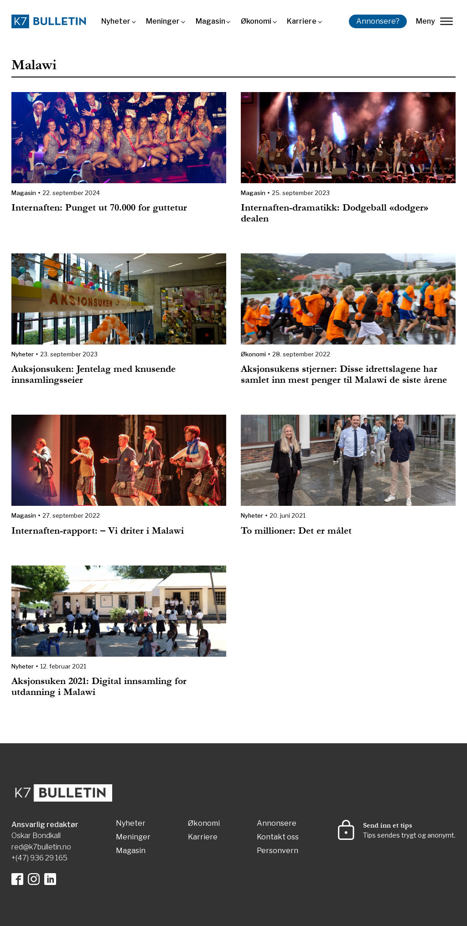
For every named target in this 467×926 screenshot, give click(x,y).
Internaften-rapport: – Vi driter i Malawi (97, 530)
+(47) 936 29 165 (39, 858)
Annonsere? (378, 21)
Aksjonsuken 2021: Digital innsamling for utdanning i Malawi (99, 686)
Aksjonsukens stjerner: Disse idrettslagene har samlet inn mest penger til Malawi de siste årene (344, 374)
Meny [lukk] (434, 21)
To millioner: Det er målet (296, 530)
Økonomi (256, 21)
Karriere (302, 21)
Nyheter (115, 21)
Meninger (163, 21)
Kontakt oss (278, 837)
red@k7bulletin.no (41, 847)
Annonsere (276, 824)
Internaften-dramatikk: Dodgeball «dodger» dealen (334, 213)
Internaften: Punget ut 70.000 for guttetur (99, 207)
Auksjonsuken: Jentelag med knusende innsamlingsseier (93, 374)
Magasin (210, 21)
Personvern (277, 851)
